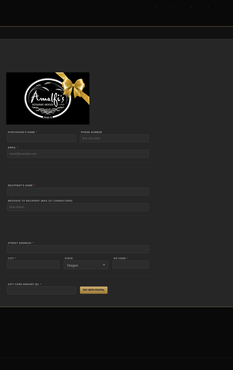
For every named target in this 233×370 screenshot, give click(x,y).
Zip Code (120, 258)
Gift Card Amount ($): (23, 284)
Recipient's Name (20, 185)
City (11, 258)
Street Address (20, 243)
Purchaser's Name (21, 132)
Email (12, 147)
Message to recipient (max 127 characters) (40, 201)
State (69, 258)
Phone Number (91, 132)
